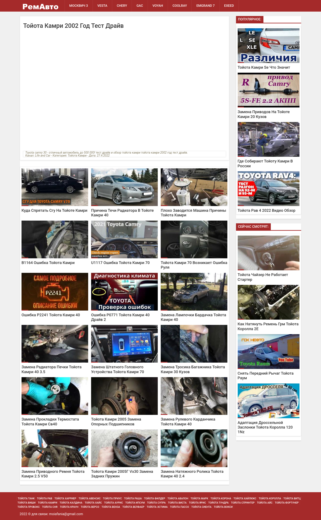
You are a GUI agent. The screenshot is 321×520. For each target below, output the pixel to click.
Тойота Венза (111, 506)
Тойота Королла (270, 498)
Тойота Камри (47, 502)
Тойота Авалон (177, 498)
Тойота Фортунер (287, 502)
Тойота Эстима (157, 506)
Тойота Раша (133, 498)
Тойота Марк (199, 498)
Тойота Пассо (179, 506)
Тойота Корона (220, 498)
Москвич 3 (78, 6)
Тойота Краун (69, 506)
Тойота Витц (292, 498)
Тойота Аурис (113, 502)
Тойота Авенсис (89, 498)
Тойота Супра (156, 502)
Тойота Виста (177, 502)
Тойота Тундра (218, 502)
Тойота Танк (26, 498)
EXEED (229, 6)
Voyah (158, 6)
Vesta (102, 6)
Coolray (180, 6)
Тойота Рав (44, 498)
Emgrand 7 (206, 6)
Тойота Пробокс (29, 506)
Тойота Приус (112, 498)
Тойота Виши (27, 502)
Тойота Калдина (70, 502)
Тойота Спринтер (243, 502)
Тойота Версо (90, 506)
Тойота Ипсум (135, 502)
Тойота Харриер (65, 498)
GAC (140, 6)
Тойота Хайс (93, 502)
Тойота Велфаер (133, 506)
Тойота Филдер (154, 498)
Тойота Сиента (201, 506)
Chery (122, 6)
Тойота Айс (264, 502)
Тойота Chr (49, 506)
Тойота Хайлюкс (244, 498)
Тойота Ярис (197, 502)
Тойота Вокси (223, 506)
